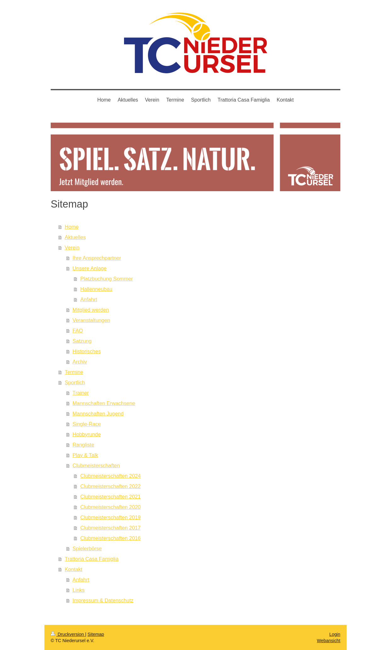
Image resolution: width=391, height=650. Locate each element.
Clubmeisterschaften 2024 (110, 476)
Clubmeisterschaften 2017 (110, 528)
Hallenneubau (96, 289)
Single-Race (86, 424)
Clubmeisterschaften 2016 (110, 538)
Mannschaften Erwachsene (103, 403)
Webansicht (328, 640)
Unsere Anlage (89, 268)
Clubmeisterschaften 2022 (110, 486)
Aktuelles (75, 237)
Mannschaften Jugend (97, 413)
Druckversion (68, 634)
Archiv (79, 361)
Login (334, 634)
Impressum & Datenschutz (102, 600)
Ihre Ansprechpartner (96, 258)
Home (72, 227)
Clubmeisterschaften (96, 465)
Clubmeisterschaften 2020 (110, 507)
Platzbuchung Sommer (106, 278)
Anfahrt (88, 299)
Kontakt (73, 569)
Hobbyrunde (86, 434)
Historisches (86, 351)
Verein (72, 247)
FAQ (77, 330)
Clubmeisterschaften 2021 (110, 496)
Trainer (80, 393)
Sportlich (75, 382)
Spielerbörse (87, 548)
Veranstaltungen (91, 320)
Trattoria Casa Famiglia (92, 559)
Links (78, 590)
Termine (74, 372)
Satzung (82, 341)
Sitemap (96, 634)
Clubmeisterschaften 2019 (110, 517)
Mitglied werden (90, 310)
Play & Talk (85, 455)
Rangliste (83, 444)
